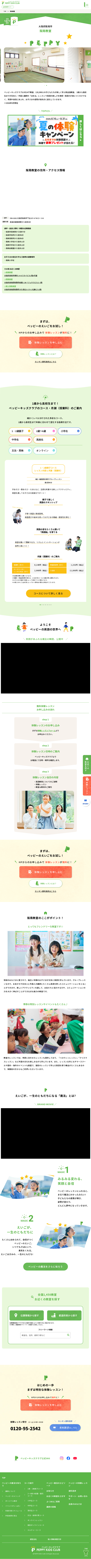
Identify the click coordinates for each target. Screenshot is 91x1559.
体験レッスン (87, 786)
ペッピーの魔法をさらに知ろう (45, 1266)
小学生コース (33, 1501)
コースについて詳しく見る (48, 593)
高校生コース (33, 1510)
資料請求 (72, 1490)
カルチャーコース (34, 1530)
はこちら (65, 1427)
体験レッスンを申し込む (45, 342)
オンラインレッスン (35, 1520)
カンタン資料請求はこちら (45, 361)
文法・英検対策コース (36, 1515)
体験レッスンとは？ (48, 354)
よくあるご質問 (53, 1501)
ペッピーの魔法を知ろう (11, 1484)
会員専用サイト (7, 7)
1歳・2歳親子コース (35, 1489)
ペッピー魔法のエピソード (55, 1484)
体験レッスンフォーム (46, 730)
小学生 (70, 431)
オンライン (45, 450)
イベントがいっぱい (12, 1506)
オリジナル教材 (11, 1501)
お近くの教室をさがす (55, 1496)
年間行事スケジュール (13, 1511)
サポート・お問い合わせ (78, 1497)
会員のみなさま (75, 1504)
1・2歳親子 (21, 431)
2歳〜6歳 (45, 431)
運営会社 (33, 1539)
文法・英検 (21, 450)
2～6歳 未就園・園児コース (35, 1495)
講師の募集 (51, 1506)
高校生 (45, 439)
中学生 (21, 439)
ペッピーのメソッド (12, 1496)
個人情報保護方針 (54, 1539)
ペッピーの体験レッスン (78, 1484)
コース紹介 (29, 1483)
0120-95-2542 (25, 1428)
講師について (10, 1491)
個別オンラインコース (36, 1525)
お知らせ (50, 1490)
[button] (40, 604)
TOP (5, 11)
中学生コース (33, 1506)
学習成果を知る (11, 1516)
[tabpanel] (44, 65)
